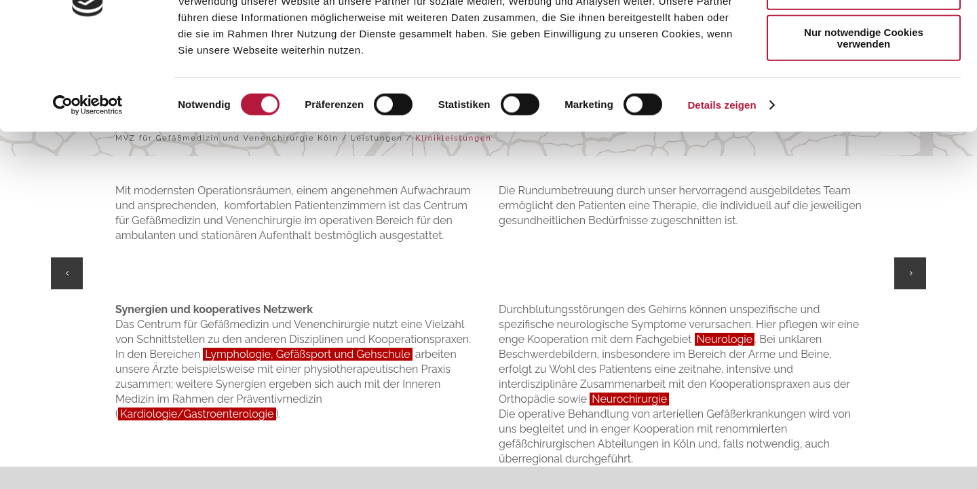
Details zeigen (721, 186)
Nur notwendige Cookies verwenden (863, 118)
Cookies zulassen (863, 33)
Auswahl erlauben (863, 73)
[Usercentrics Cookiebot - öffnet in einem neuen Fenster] (87, 186)
